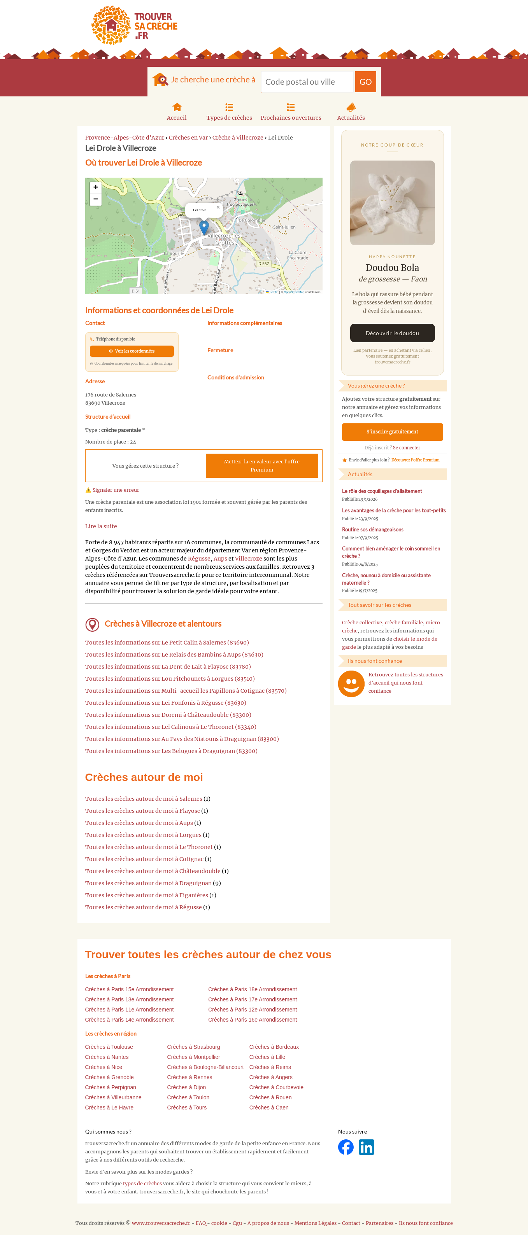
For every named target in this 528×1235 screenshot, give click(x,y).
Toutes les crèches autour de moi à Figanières (146, 895)
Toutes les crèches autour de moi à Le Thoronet (149, 847)
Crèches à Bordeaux (274, 1047)
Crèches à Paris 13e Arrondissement (129, 999)
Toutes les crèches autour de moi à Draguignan (148, 883)
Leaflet (272, 292)
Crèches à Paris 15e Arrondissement (129, 989)
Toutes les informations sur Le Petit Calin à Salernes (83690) (167, 642)
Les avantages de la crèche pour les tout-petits (394, 511)
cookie (219, 1223)
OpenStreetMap (294, 292)
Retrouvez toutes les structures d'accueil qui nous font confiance (405, 683)
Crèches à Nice (104, 1067)
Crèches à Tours (187, 1107)
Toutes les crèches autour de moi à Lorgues (143, 834)
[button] (204, 228)
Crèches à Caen (269, 1107)
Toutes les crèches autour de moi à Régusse (143, 907)
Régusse (199, 558)
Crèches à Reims (270, 1067)
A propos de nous (268, 1223)
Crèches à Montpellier (193, 1057)
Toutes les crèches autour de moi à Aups (139, 822)
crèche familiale (404, 622)
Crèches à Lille (267, 1057)
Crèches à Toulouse (109, 1047)
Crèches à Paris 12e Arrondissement (252, 1009)
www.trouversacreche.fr (161, 1223)
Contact (351, 1223)
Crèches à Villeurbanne (113, 1097)
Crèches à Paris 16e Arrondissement (252, 1020)
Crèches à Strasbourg (193, 1047)
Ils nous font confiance (426, 1223)
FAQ (201, 1223)
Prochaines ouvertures (291, 110)
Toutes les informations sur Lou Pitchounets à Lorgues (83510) (170, 678)
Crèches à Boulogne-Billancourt (205, 1067)
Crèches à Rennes (189, 1077)
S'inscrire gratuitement (392, 432)
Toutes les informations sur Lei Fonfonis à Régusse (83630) (165, 702)
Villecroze (248, 558)
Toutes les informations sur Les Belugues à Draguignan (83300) (171, 751)
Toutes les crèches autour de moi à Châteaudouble (153, 871)
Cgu (237, 1223)
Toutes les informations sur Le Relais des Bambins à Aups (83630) (174, 654)
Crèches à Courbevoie (276, 1087)
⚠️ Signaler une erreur (112, 490)
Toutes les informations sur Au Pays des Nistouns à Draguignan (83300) (182, 738)
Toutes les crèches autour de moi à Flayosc (142, 810)
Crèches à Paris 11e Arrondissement (129, 1009)
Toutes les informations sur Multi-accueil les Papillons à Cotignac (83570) (186, 690)
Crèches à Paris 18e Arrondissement (252, 989)
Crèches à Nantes (107, 1057)
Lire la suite (101, 526)
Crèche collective (362, 622)
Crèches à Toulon (188, 1097)
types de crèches (142, 1183)
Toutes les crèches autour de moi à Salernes (143, 798)
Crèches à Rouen (270, 1097)
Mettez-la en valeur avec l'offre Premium (262, 466)
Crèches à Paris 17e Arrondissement (252, 999)
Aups (220, 558)
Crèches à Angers (271, 1077)
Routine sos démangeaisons (372, 530)
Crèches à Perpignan (111, 1087)
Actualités (351, 110)
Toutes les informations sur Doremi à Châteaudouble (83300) (168, 714)
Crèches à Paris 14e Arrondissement (129, 1020)
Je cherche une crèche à (213, 79)
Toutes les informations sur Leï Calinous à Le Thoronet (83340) (170, 726)
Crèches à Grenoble (109, 1077)
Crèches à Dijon (186, 1087)
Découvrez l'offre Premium (415, 460)
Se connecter (406, 448)
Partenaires (379, 1223)
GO (366, 81)
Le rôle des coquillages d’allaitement (382, 491)
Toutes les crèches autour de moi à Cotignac (144, 859)
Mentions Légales (316, 1223)
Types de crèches (229, 110)
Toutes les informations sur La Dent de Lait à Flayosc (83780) (168, 666)
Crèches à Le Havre (109, 1107)
